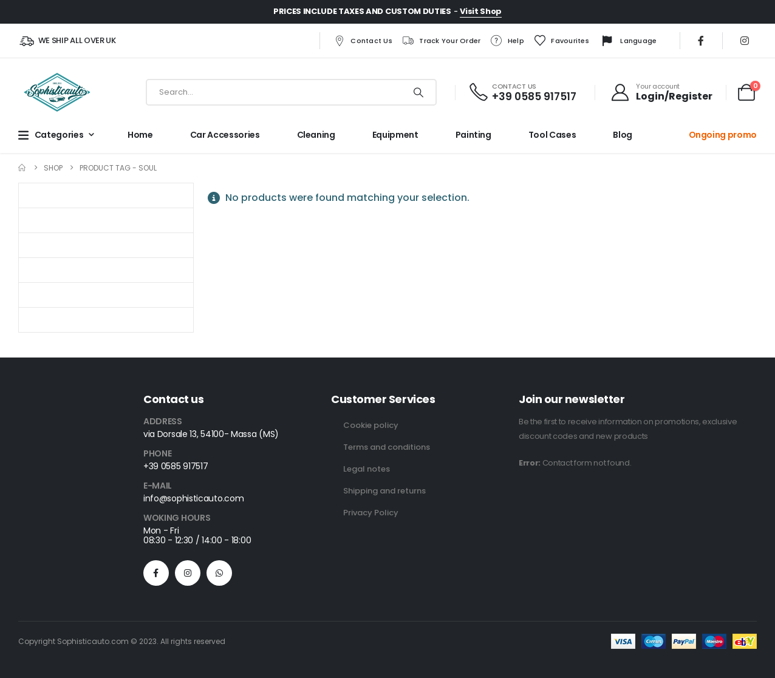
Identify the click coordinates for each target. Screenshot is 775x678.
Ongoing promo (723, 135)
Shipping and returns (384, 491)
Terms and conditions (386, 447)
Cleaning (316, 135)
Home (140, 135)
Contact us (362, 40)
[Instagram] (744, 41)
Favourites (561, 40)
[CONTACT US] (522, 92)
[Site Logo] (57, 92)
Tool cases (552, 135)
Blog (622, 135)
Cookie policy (370, 425)
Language (627, 41)
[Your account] (661, 92)
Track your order (440, 40)
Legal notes (366, 469)
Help (507, 40)
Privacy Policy (370, 512)
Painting (473, 135)
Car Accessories (225, 135)
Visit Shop (481, 11)
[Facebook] (701, 41)
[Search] (418, 92)
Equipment (395, 135)
